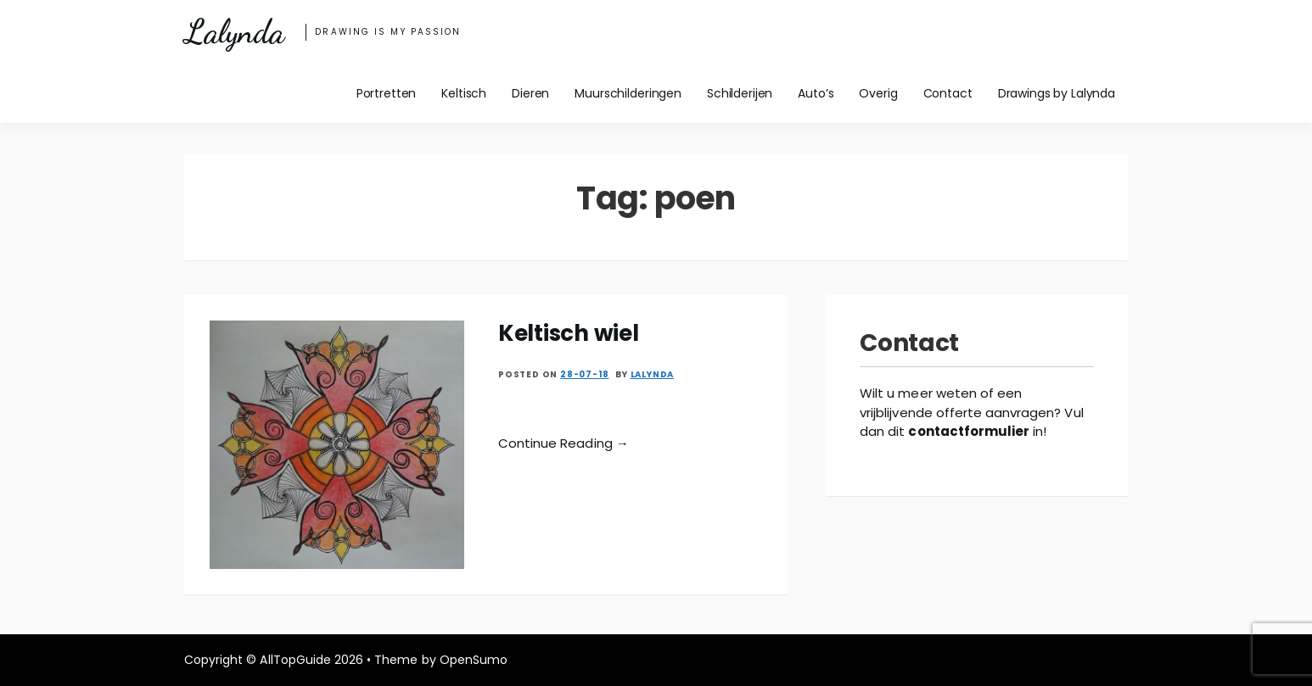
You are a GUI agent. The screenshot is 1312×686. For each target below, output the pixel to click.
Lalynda (233, 32)
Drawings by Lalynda (1056, 93)
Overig (878, 93)
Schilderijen (739, 93)
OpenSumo (473, 659)
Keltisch (463, 93)
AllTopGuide (295, 659)
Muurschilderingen (628, 93)
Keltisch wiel (568, 333)
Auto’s (815, 93)
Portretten (386, 93)
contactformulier (968, 431)
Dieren (530, 93)
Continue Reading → (563, 443)
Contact (948, 93)
